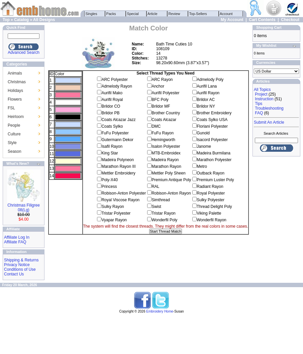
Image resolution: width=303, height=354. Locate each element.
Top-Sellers (198, 14)
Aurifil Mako (111, 93)
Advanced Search (23, 52)
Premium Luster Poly (215, 180)
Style (12, 142)
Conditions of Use (20, 269)
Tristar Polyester (115, 213)
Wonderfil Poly (164, 220)
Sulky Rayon (112, 206)
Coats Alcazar (164, 119)
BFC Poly (160, 99)
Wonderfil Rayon (211, 220)
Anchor (158, 86)
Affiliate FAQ (15, 242)
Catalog (21, 19)
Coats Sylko (112, 126)
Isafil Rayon (111, 146)
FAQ (259, 113)
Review (174, 14)
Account (226, 14)
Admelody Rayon (116, 86)
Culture (14, 134)
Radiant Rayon (210, 186)
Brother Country (166, 113)
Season (14, 151)
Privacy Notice (17, 264)
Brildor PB (110, 113)
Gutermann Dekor (117, 139)
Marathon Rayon (166, 166)
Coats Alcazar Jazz (118, 119)
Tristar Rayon (164, 213)
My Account (232, 19)
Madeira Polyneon (117, 159)
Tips (258, 103)
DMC (156, 126)
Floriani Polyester (212, 126)
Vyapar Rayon (114, 220)
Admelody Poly (210, 79)
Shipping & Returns (21, 260)
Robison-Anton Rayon (171, 193)
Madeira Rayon (165, 159)
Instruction (264, 99)
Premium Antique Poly (171, 180)
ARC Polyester (114, 79)
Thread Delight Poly (214, 206)
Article (153, 14)
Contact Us (14, 274)
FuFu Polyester (114, 133)
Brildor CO (110, 106)
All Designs (44, 19)
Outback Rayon (210, 173)
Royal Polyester (211, 193)
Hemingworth (163, 139)
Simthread (161, 200)
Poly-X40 (109, 180)
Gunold (203, 133)
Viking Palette (209, 213)
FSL (11, 108)
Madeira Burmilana (213, 153)
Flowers (15, 99)
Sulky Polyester (210, 200)
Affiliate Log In (16, 237)
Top (6, 19)
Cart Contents (262, 19)
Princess (109, 186)
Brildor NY (206, 106)
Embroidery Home (159, 311)
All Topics (262, 89)
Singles (91, 14)
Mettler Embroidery (118, 173)
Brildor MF (161, 106)
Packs (111, 14)
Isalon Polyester (166, 146)
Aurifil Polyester (165, 93)
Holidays (15, 90)
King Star (109, 153)
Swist (156, 206)
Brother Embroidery (214, 113)
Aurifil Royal (112, 99)
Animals (15, 73)
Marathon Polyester (214, 159)
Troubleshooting (269, 108)
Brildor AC (206, 99)
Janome (204, 146)
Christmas (17, 82)
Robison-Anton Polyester (123, 193)
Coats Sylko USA (212, 119)
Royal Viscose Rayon (120, 200)
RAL (155, 186)
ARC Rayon (162, 79)
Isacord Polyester (212, 139)
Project (261, 94)
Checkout (290, 19)
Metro (202, 166)
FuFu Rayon (163, 133)
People (14, 125)
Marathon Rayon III (118, 166)
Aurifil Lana (207, 86)
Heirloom (16, 116)
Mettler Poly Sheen (168, 173)
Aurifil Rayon (208, 93)
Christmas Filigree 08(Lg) (23, 207)
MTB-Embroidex (166, 153)
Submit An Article (269, 122)
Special (133, 14)
